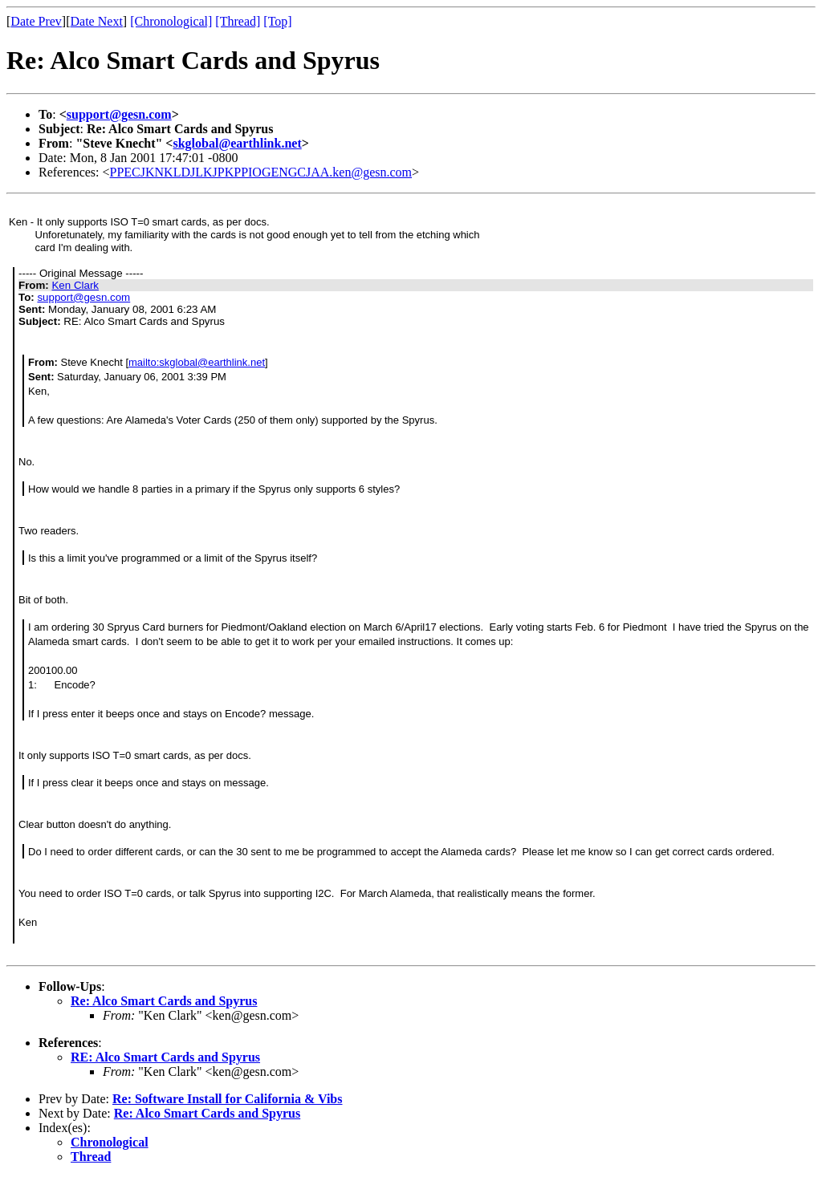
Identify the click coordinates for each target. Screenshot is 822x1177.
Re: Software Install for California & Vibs (227, 1099)
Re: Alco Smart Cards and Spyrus (164, 1001)
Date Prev (36, 21)
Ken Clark (75, 285)
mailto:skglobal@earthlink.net (196, 362)
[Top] (277, 21)
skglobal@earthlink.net (237, 143)
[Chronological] (171, 21)
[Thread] (237, 21)
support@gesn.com (119, 114)
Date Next (97, 21)
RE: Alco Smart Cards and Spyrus (165, 1057)
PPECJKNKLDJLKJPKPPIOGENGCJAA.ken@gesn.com (261, 172)
